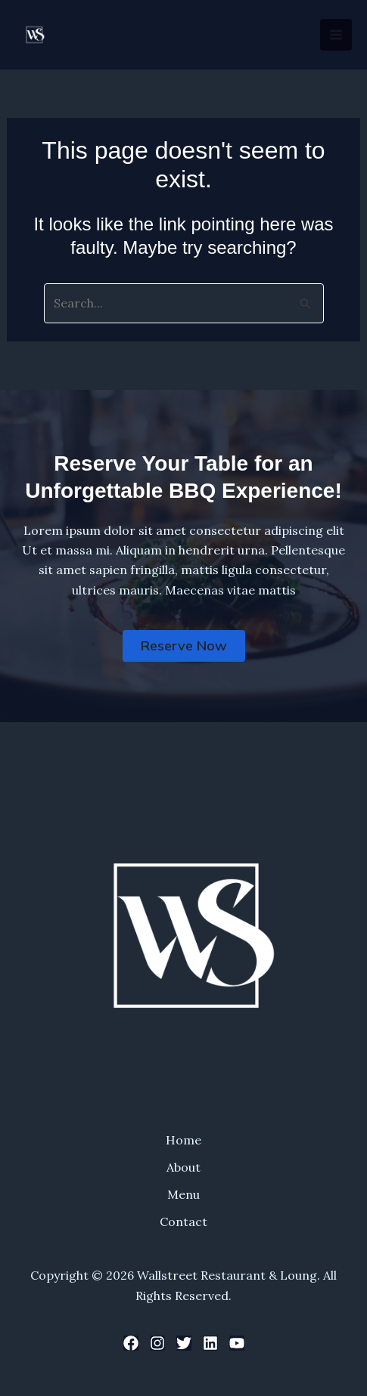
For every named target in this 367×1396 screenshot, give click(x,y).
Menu (183, 1194)
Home (183, 1139)
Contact (183, 1221)
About (183, 1167)
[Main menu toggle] (336, 35)
